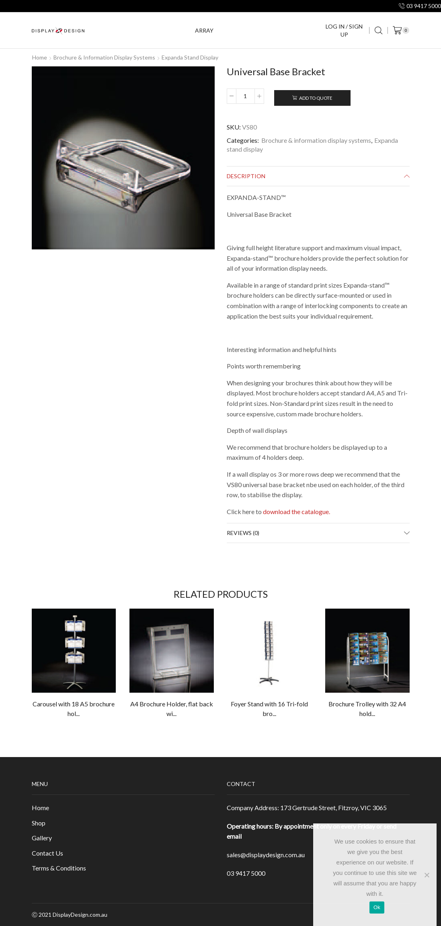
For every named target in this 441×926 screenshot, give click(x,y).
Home (39, 57)
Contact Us (47, 853)
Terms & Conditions (59, 868)
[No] (427, 875)
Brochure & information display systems (104, 57)
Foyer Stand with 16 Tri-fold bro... (269, 708)
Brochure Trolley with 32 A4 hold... (367, 708)
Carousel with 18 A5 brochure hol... (74, 708)
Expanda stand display (190, 57)
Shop (38, 823)
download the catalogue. (296, 511)
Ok (376, 907)
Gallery (42, 838)
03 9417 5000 (246, 873)
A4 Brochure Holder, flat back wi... (171, 708)
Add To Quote (315, 98)
